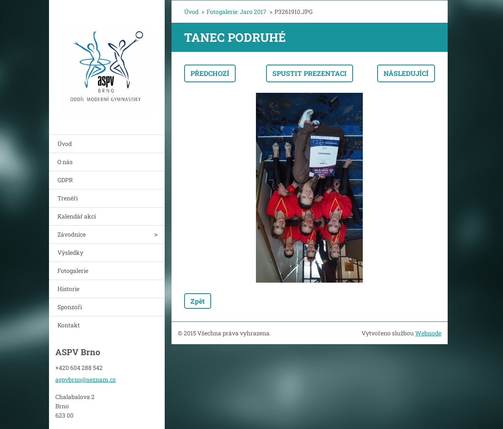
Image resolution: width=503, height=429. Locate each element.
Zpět (197, 301)
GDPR (65, 180)
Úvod (64, 144)
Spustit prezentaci (309, 73)
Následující (406, 73)
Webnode (428, 333)
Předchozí (209, 73)
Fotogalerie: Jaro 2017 (236, 12)
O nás (65, 162)
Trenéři (67, 198)
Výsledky (70, 252)
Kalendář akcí (76, 216)
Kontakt (68, 325)
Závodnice (71, 234)
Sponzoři (69, 307)
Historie (68, 289)
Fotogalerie (72, 271)
